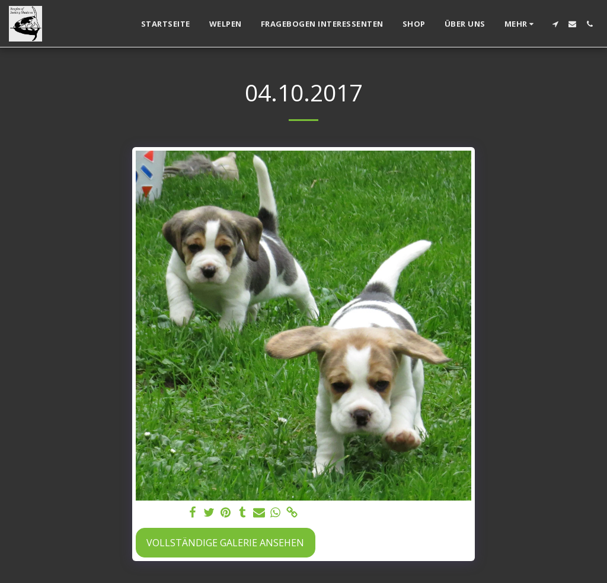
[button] (555, 24)
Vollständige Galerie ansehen (225, 542)
